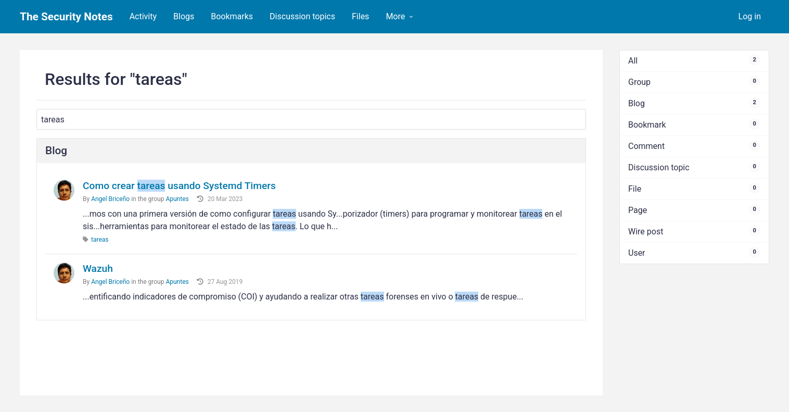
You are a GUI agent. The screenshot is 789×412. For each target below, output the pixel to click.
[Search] (311, 119)
